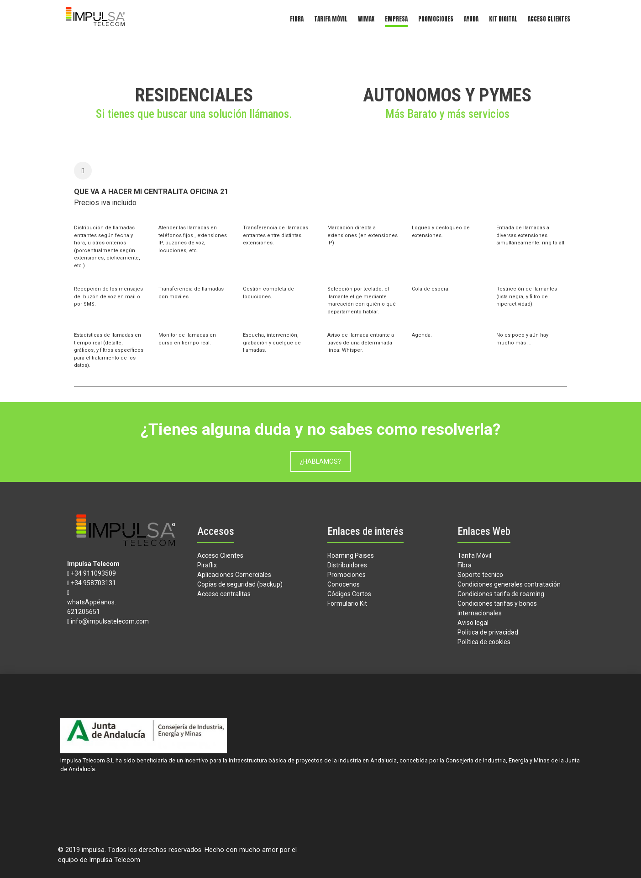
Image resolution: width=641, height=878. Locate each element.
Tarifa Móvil (330, 19)
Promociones (435, 19)
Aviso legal (473, 622)
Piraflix (207, 565)
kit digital (503, 19)
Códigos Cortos (349, 594)
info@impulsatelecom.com (110, 621)
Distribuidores (347, 565)
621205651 (83, 611)
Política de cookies (483, 641)
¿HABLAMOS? (320, 461)
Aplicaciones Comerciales (234, 574)
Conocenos (343, 584)
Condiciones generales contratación (509, 584)
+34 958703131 (93, 583)
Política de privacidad (487, 632)
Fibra (297, 19)
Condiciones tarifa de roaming (500, 594)
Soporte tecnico (480, 574)
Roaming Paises (350, 555)
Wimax (366, 19)
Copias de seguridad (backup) (240, 584)
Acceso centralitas (224, 594)
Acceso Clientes (549, 19)
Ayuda (471, 19)
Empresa (396, 19)
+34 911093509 (93, 573)
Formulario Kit (347, 603)
